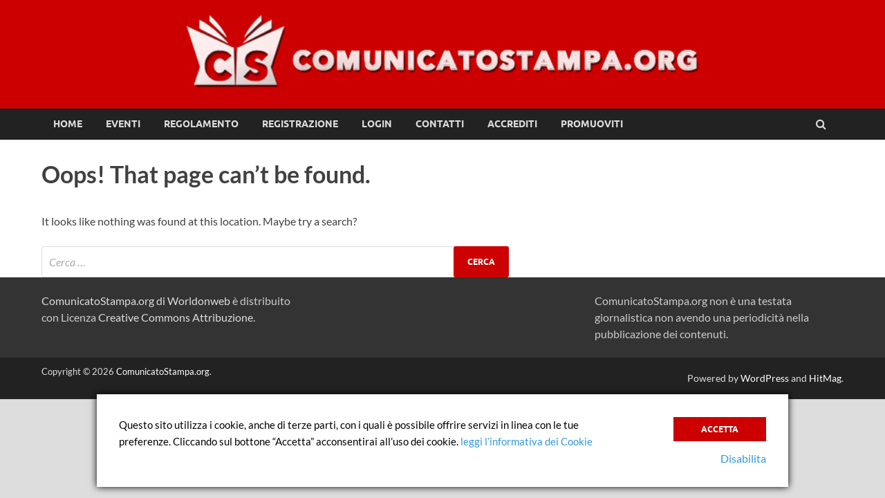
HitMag (825, 378)
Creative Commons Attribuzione (175, 317)
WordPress (764, 378)
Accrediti (512, 123)
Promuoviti (592, 123)
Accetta (719, 429)
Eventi (123, 123)
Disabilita (743, 458)
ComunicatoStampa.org (162, 371)
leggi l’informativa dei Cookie (526, 441)
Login (377, 123)
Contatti (440, 123)
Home (67, 123)
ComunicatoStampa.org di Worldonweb (135, 300)
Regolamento (201, 123)
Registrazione (300, 123)
